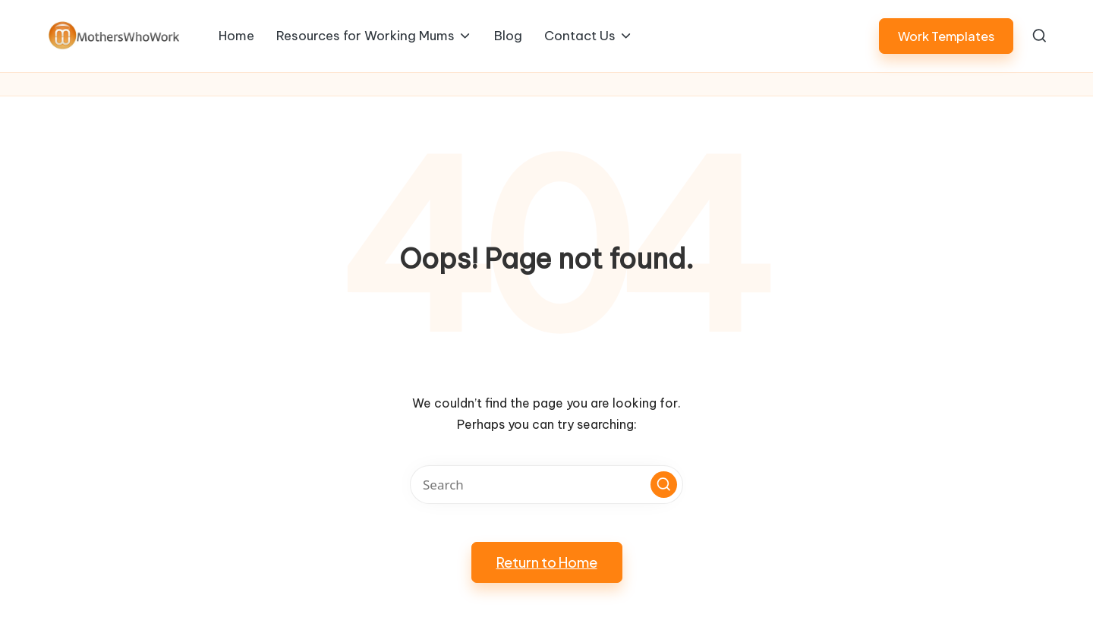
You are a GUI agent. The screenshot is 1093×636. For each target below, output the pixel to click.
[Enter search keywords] (546, 484)
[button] (946, 36)
